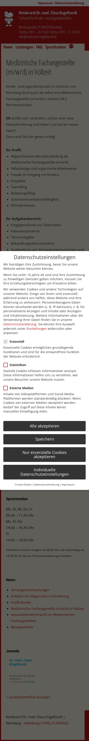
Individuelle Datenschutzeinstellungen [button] (44, 472)
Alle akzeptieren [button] (44, 426)
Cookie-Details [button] (23, 484)
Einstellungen (36, 328)
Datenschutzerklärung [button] (46, 484)
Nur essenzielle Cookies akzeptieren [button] (44, 454)
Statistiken (16, 365)
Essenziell (15, 341)
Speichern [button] (44, 439)
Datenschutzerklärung (19, 324)
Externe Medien (19, 388)
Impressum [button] (67, 484)
